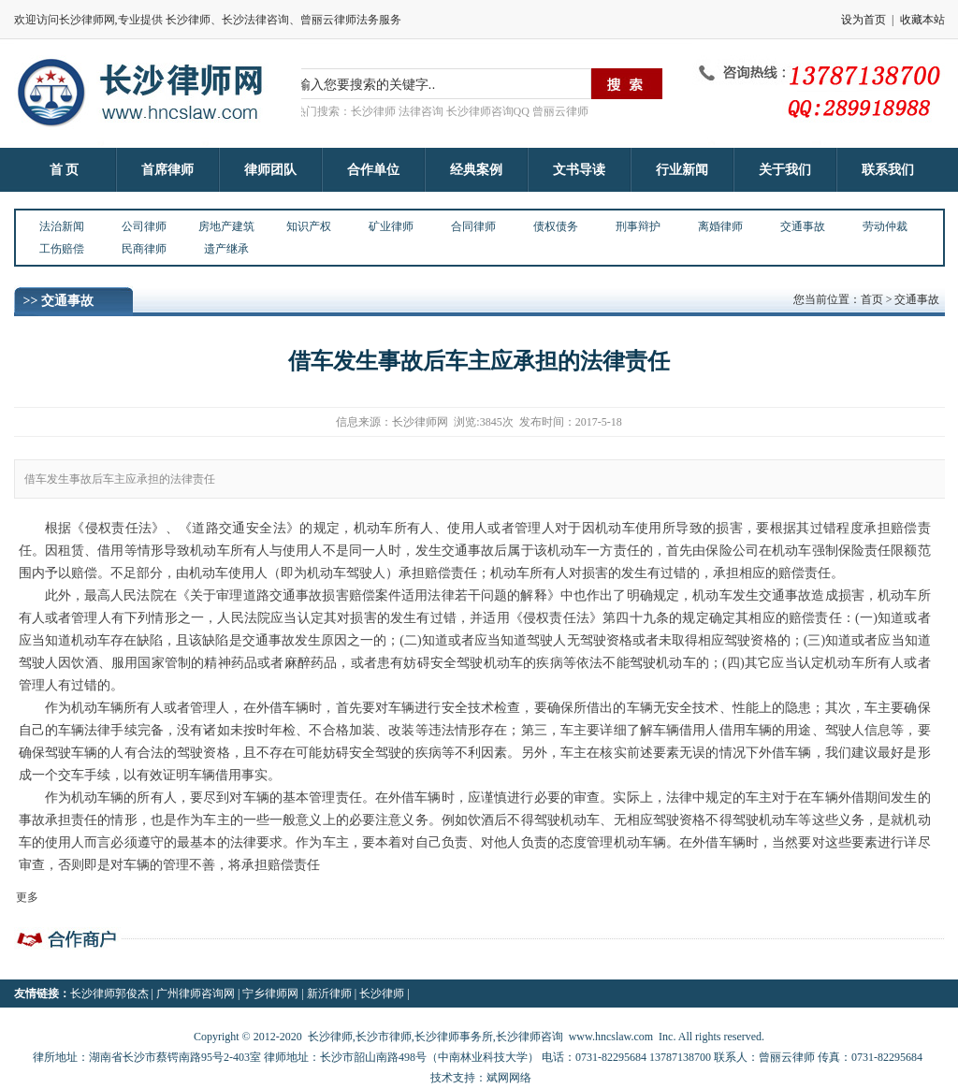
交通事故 (802, 226)
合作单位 (373, 170)
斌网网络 (508, 1077)
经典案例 (476, 170)
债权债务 (555, 226)
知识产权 (308, 226)
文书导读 (579, 170)
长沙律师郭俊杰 (109, 993)
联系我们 (888, 170)
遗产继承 (226, 248)
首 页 (65, 170)
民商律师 (144, 248)
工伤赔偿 (61, 248)
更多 (27, 897)
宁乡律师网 (270, 993)
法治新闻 (61, 226)
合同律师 (473, 226)
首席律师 (167, 170)
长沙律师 (381, 993)
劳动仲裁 (885, 226)
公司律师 (144, 226)
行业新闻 (682, 170)
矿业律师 (391, 226)
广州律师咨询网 (195, 993)
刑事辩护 (638, 226)
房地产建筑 (226, 226)
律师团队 (270, 170)
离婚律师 (720, 226)
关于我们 (785, 170)
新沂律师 (329, 993)
